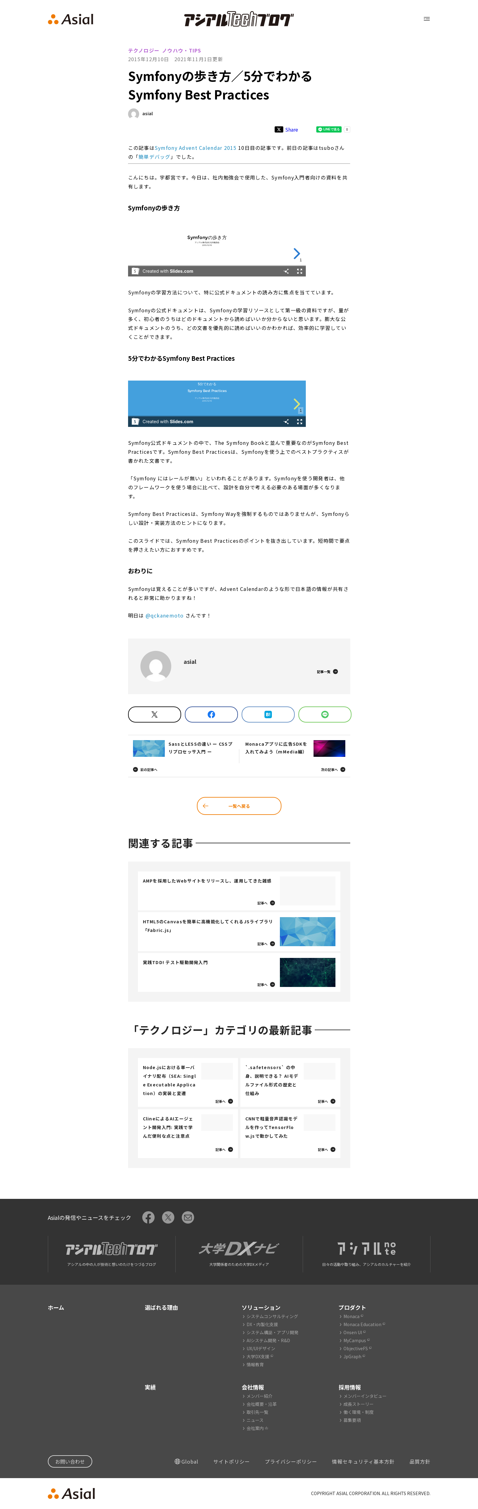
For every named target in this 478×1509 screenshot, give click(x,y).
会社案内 (255, 1428)
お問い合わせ (70, 1461)
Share (291, 129)
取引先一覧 (257, 1412)
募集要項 (352, 1420)
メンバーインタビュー (365, 1396)
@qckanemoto (165, 615)
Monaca (351, 1316)
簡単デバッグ (155, 156)
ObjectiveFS (355, 1348)
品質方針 (419, 1461)
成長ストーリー (358, 1404)
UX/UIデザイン (261, 1348)
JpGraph (352, 1356)
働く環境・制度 (358, 1412)
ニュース (255, 1420)
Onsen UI (352, 1332)
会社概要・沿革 (262, 1404)
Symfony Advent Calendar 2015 (196, 147)
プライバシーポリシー (291, 1461)
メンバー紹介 (259, 1396)
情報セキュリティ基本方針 (363, 1461)
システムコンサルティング (272, 1316)
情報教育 (255, 1364)
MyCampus (354, 1340)
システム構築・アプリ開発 (272, 1332)
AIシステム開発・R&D (268, 1340)
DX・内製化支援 (262, 1324)
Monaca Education (362, 1324)
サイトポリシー (231, 1461)
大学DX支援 (258, 1356)
